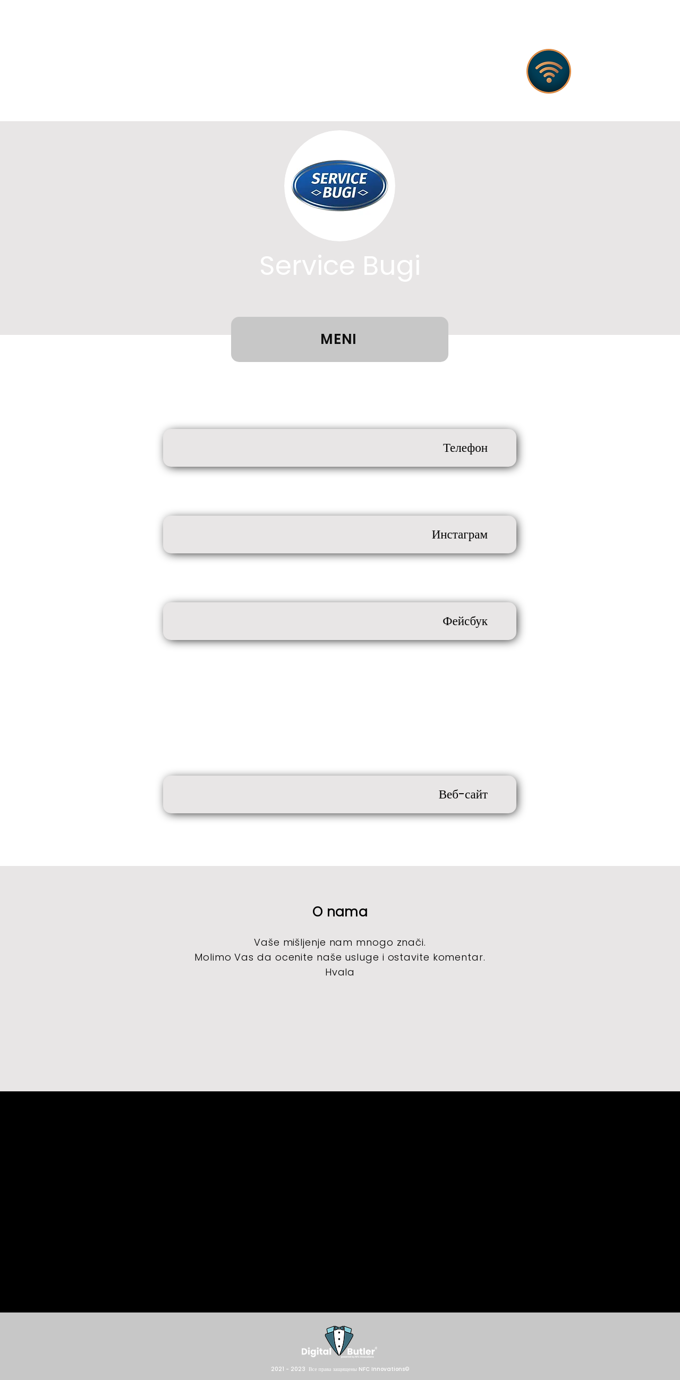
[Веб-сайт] (339, 794)
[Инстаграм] (339, 534)
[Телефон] (339, 448)
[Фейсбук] (339, 621)
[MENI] (339, 339)
